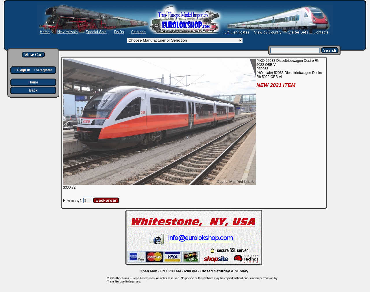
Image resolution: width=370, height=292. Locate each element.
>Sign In (23, 70)
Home (33, 82)
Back (33, 90)
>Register (44, 70)
